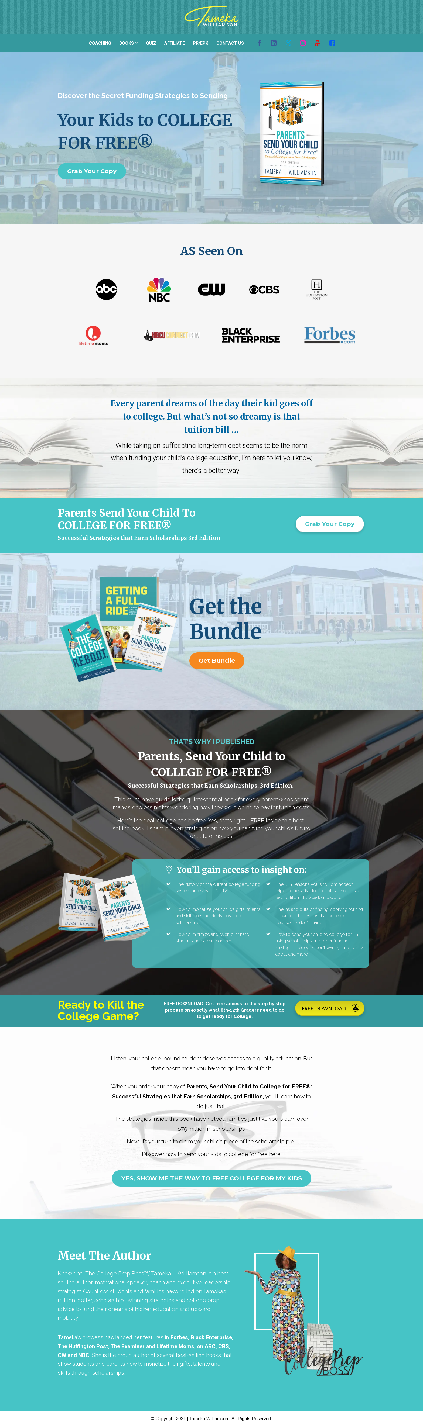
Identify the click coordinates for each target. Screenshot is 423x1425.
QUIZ (151, 43)
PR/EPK (200, 43)
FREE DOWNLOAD (330, 1008)
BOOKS (126, 43)
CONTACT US (230, 43)
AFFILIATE (174, 43)
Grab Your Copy (92, 171)
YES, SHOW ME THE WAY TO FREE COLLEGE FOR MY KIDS (211, 1178)
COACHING (100, 43)
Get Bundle (217, 660)
